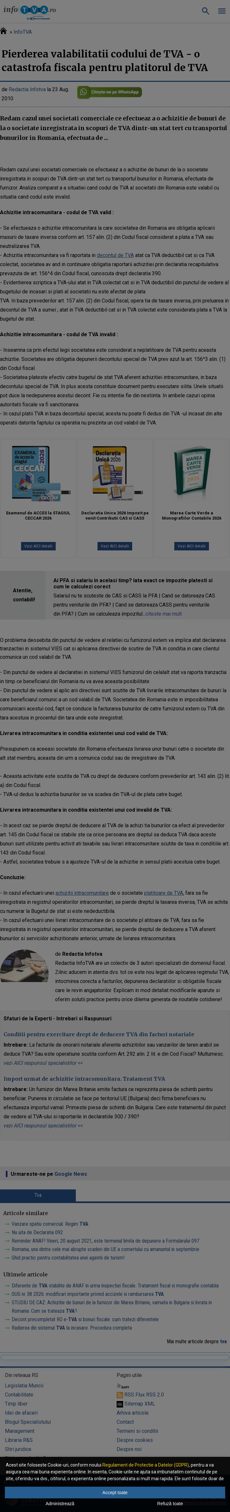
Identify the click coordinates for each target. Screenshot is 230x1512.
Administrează (60, 1503)
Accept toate (115, 1492)
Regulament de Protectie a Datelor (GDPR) (145, 1465)
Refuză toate (170, 1503)
